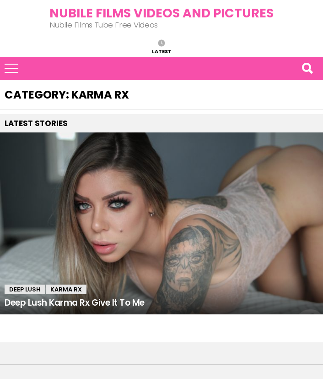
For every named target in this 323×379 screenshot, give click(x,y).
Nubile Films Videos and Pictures (161, 13)
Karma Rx (66, 289)
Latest (162, 51)
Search (307, 68)
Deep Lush (25, 289)
